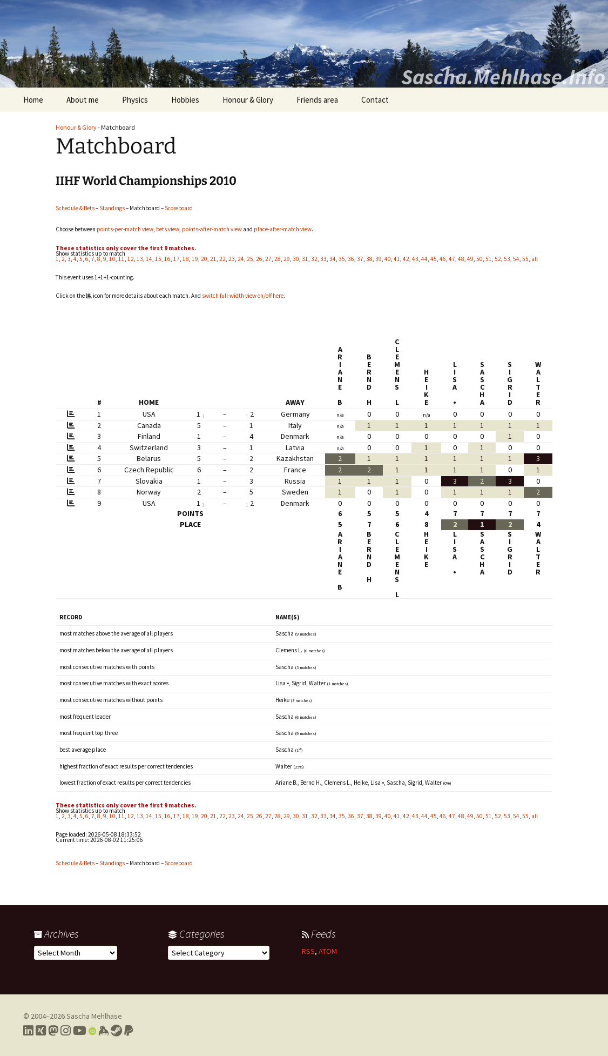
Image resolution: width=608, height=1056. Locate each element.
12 (130, 259)
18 (186, 259)
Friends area (317, 100)
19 (195, 259)
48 (461, 259)
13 (140, 259)
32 (314, 259)
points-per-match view (125, 229)
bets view (167, 229)
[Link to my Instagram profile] (65, 1030)
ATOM (328, 951)
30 (296, 259)
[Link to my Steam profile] (116, 1030)
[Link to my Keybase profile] (103, 1030)
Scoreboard (179, 208)
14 (149, 259)
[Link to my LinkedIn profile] (28, 1030)
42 (406, 259)
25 (250, 259)
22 (222, 259)
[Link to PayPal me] (128, 1030)
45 (433, 259)
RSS (308, 951)
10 (112, 259)
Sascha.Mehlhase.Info (503, 76)
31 (305, 259)
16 (167, 259)
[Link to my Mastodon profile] (53, 1030)
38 (369, 259)
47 (452, 259)
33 (323, 259)
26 (259, 259)
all (534, 259)
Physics (135, 100)
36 (351, 259)
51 (488, 259)
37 (360, 259)
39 (378, 259)
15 (158, 259)
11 (121, 259)
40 (387, 259)
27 (268, 259)
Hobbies (185, 100)
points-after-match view (212, 229)
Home (33, 100)
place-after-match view (283, 229)
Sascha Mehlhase (94, 1016)
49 (470, 259)
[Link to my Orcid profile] (92, 1030)
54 (516, 259)
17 (176, 259)
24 (241, 259)
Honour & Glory (247, 100)
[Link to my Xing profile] (41, 1030)
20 (204, 259)
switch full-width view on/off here (242, 295)
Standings (112, 208)
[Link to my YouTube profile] (79, 1030)
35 (342, 259)
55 (525, 259)
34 (332, 259)
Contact (375, 100)
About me (82, 100)
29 (286, 259)
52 (498, 259)
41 (397, 259)
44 (424, 259)
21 (213, 259)
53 (507, 259)
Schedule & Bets (75, 208)
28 (277, 259)
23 (231, 259)
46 (443, 259)
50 (479, 259)
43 (415, 259)
